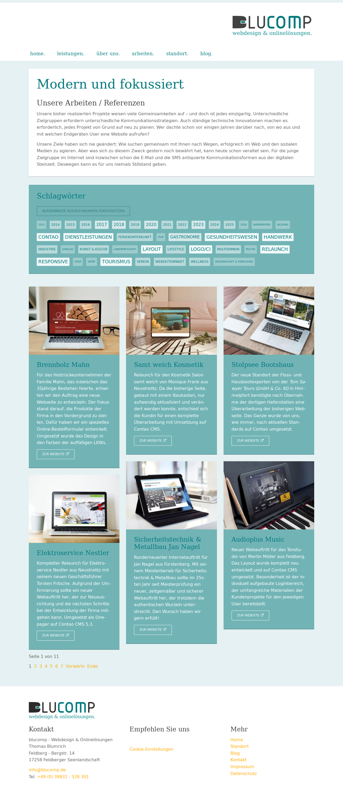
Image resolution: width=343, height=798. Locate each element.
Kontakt (238, 759)
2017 (101, 224)
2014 (55, 225)
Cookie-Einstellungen (151, 749)
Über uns (107, 54)
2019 (135, 225)
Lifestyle (176, 249)
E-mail (176, 740)
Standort (176, 54)
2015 (70, 225)
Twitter (144, 740)
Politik (250, 249)
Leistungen (70, 54)
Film (161, 237)
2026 (243, 224)
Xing (155, 740)
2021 (167, 225)
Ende (92, 666)
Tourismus (116, 262)
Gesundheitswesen (231, 237)
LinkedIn (165, 740)
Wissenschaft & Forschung (234, 261)
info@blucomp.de (47, 769)
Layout (152, 249)
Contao (48, 237)
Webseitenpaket (169, 262)
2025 (229, 225)
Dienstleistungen (88, 237)
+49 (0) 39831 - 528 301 (63, 776)
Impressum (242, 766)
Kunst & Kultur (93, 249)
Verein (143, 262)
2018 (119, 224)
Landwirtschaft (125, 249)
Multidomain (228, 249)
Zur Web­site (53, 454)
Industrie (47, 249)
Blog (205, 54)
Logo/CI (201, 249)
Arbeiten (142, 54)
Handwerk (278, 237)
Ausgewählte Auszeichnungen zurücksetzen (83, 211)
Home (37, 54)
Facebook (133, 740)
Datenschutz (243, 773)
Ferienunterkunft (134, 237)
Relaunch (275, 249)
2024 (214, 225)
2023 (198, 224)
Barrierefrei (262, 224)
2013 (41, 224)
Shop (78, 261)
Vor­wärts (75, 666)
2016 (85, 225)
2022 (182, 225)
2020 (151, 224)
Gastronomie (185, 237)
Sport (91, 261)
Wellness (199, 262)
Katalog (67, 249)
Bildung (282, 224)
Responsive (53, 262)
